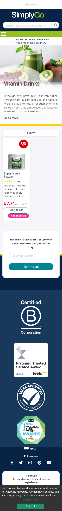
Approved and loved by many (31, 41)
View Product (16, 209)
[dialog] (31, 498)
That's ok (30, 506)
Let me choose (30, 499)
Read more (11, 118)
